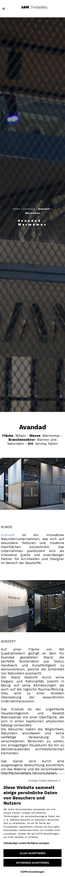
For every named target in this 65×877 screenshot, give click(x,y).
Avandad (7, 535)
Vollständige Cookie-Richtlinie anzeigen (26, 843)
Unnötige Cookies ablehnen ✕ (44, 780)
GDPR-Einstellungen (32, 871)
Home (16, 208)
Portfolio (29, 208)
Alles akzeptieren (32, 853)
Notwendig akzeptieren (32, 862)
